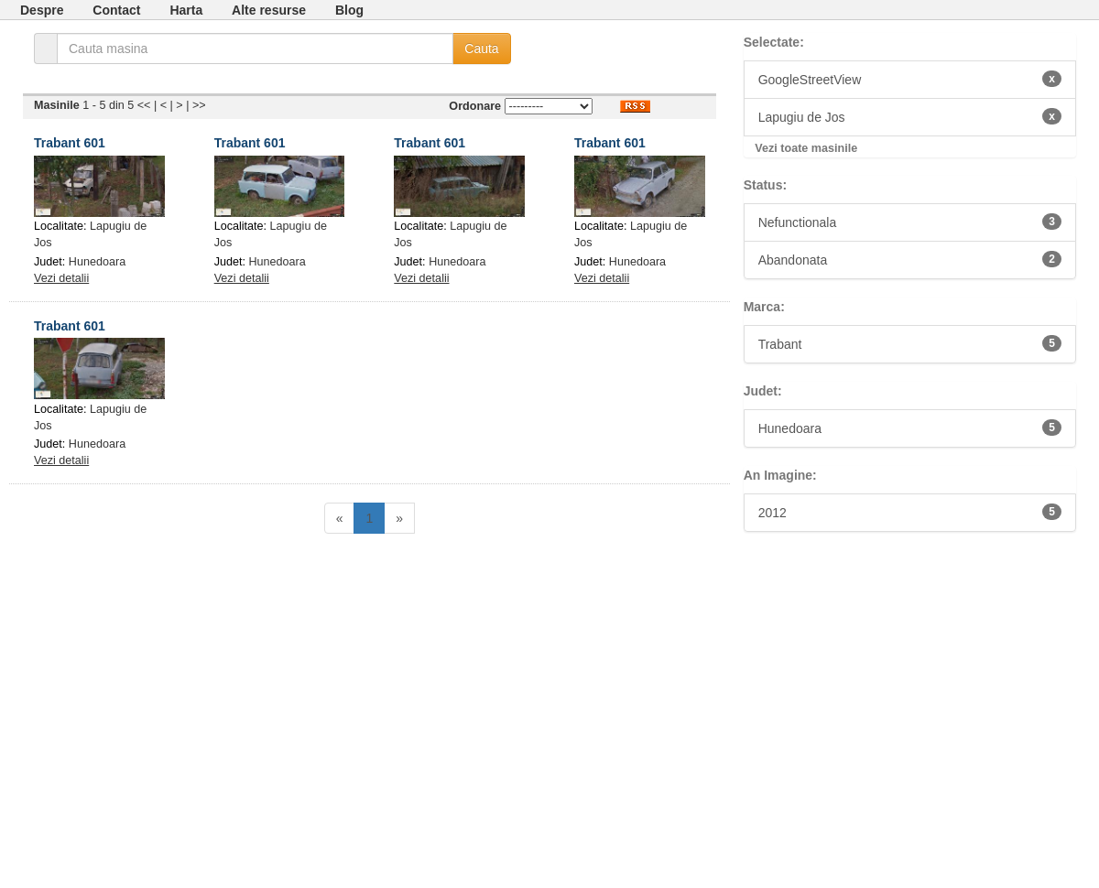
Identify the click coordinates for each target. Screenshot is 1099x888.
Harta (185, 10)
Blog (349, 10)
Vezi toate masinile (806, 148)
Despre (41, 10)
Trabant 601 (69, 142)
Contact (116, 10)
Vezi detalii (61, 278)
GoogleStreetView (909, 78)
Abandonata (909, 259)
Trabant (909, 343)
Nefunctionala (909, 221)
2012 (909, 512)
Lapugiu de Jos (909, 116)
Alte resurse (269, 10)
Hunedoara (97, 261)
